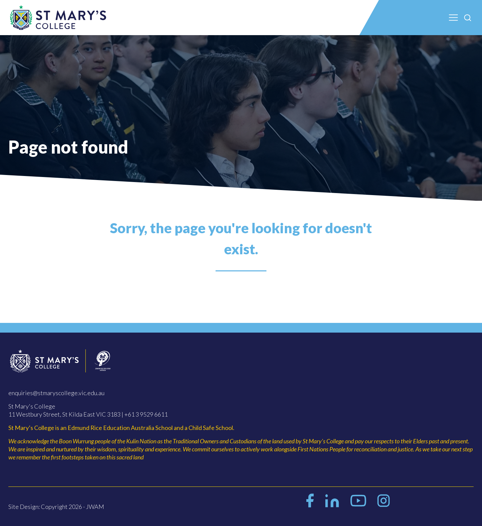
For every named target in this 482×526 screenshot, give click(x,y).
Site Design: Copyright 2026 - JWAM (56, 506)
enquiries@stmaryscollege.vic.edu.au (56, 393)
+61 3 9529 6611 (146, 414)
